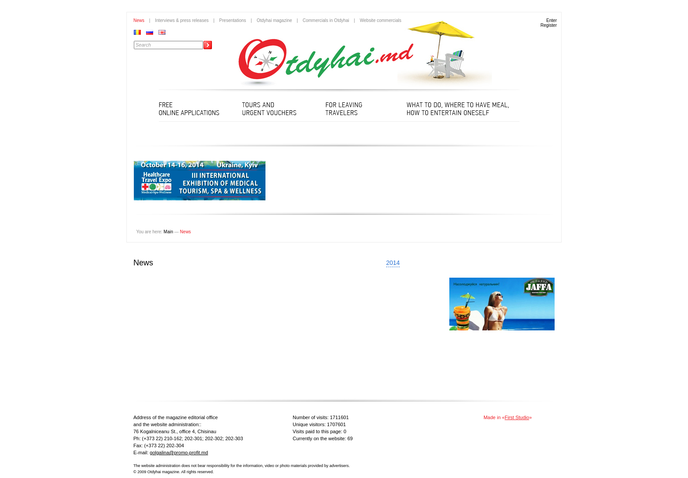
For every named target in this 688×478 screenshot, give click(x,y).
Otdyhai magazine (274, 20)
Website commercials (380, 20)
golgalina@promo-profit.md (179, 452)
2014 (393, 262)
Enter (551, 20)
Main (168, 231)
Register (549, 25)
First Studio (517, 417)
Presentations (232, 20)
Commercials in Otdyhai (326, 20)
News (138, 20)
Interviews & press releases (181, 20)
